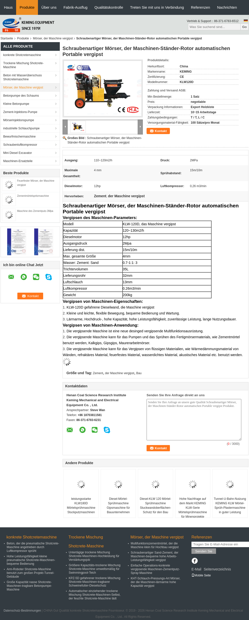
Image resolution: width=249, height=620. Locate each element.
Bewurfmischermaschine (19, 136)
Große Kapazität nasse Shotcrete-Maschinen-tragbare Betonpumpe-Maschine (29, 585)
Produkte (27, 7)
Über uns (49, 7)
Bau (138, 373)
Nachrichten (227, 7)
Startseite (6, 38)
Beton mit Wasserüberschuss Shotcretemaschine (22, 77)
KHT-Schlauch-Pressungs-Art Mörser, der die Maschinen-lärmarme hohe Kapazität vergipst (155, 582)
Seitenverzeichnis (217, 569)
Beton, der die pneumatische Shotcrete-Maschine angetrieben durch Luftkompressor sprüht (33, 547)
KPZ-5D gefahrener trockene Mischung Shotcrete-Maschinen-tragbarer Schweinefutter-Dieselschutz (94, 581)
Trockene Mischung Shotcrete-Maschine (23, 65)
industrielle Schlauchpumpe (21, 128)
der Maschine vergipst (119, 373)
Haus (8, 7)
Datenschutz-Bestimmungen (22, 610)
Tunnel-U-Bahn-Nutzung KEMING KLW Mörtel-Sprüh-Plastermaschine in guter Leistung (230, 505)
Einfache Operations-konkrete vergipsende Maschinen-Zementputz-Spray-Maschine (155, 569)
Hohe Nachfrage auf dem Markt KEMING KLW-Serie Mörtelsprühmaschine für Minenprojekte (193, 507)
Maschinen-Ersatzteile (17, 161)
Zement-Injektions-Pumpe (20, 112)
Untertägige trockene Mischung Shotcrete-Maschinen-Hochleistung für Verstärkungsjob (94, 556)
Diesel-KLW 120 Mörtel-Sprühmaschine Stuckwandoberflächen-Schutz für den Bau (155, 505)
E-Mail (196, 569)
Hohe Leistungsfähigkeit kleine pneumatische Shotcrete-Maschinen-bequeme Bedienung (31, 560)
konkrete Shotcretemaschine (22, 55)
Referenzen (200, 7)
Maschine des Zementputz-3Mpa (35, 211)
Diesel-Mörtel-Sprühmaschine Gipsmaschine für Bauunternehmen (118, 505)
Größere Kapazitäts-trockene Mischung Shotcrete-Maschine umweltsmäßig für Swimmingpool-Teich (95, 569)
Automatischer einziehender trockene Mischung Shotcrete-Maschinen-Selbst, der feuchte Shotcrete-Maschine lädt (95, 594)
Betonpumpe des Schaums (21, 95)
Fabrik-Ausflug (75, 7)
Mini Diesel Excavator (17, 153)
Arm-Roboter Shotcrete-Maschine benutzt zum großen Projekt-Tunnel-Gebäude (30, 572)
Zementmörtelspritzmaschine (33, 196)
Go (244, 27)
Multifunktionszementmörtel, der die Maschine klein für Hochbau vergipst (155, 545)
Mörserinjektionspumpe (18, 120)
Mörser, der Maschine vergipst (53, 38)
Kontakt (161, 131)
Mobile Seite (201, 575)
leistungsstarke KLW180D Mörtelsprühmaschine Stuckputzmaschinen (81, 505)
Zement (98, 373)
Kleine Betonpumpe (16, 104)
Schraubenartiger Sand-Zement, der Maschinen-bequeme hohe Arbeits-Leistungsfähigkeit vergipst (154, 556)
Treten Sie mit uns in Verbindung (157, 7)
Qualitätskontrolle (108, 7)
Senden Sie (203, 551)
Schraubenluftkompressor (20, 144)
